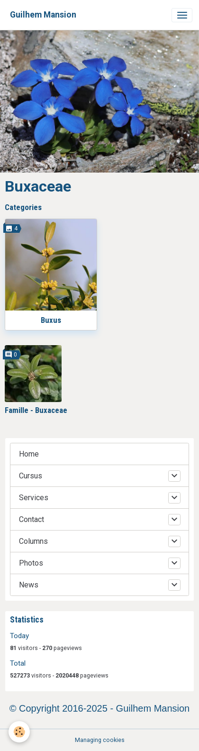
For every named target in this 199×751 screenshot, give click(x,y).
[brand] (43, 15)
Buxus (51, 320)
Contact (31, 519)
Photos (31, 563)
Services (33, 497)
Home (29, 453)
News (28, 584)
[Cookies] (19, 731)
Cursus (30, 475)
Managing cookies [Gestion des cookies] (100, 740)
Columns (33, 541)
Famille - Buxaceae (36, 410)
